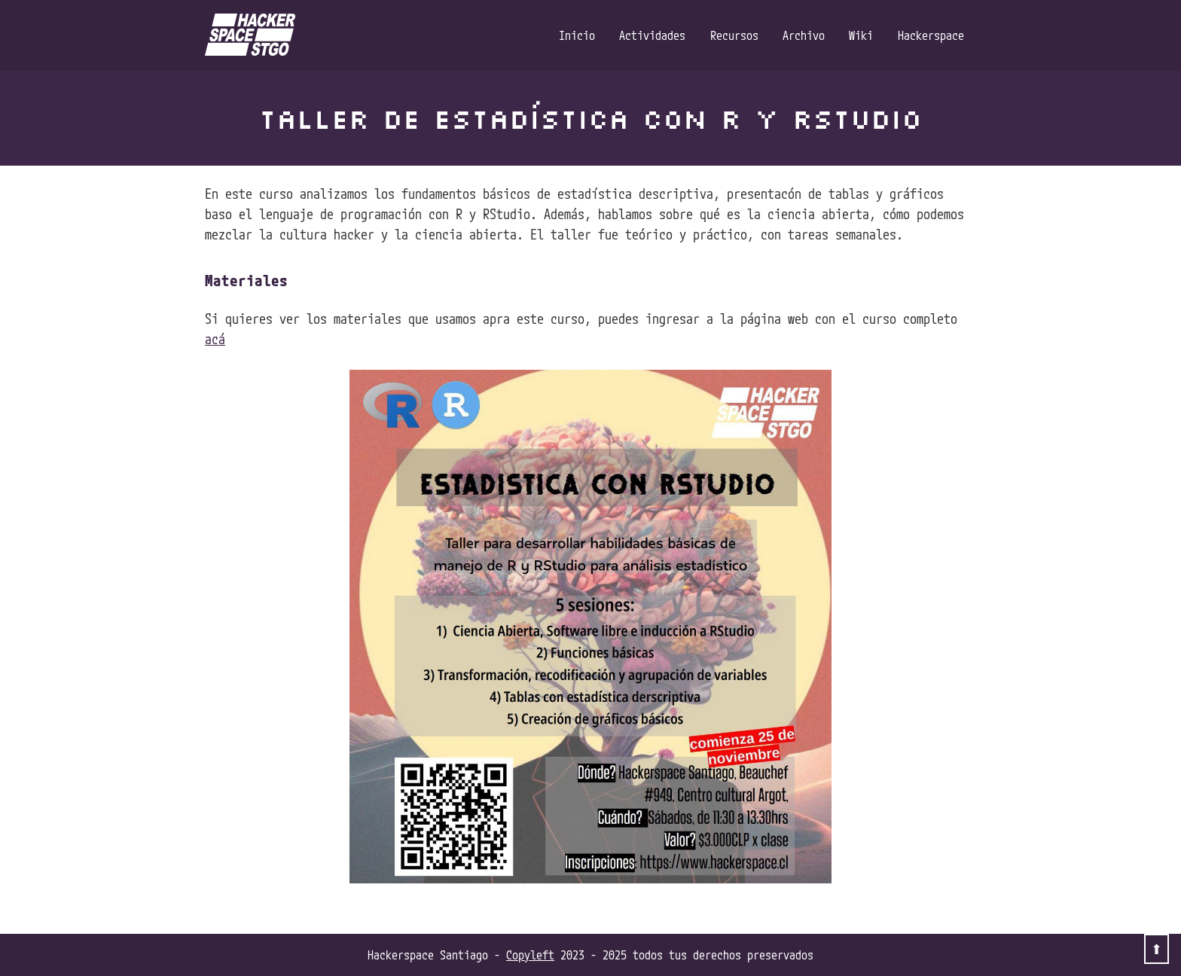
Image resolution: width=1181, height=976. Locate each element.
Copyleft (530, 954)
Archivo (804, 35)
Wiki (861, 35)
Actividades (652, 35)
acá (215, 339)
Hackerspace (931, 35)
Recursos (734, 35)
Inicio (577, 35)
